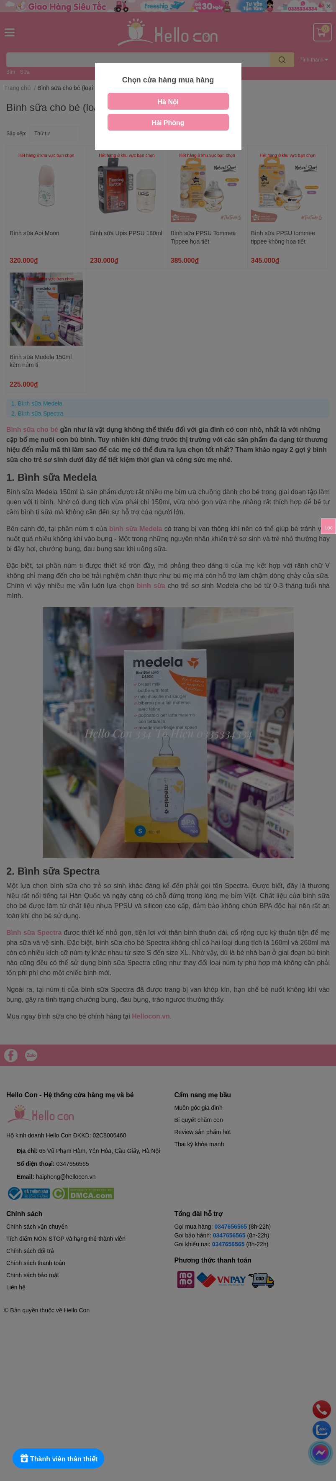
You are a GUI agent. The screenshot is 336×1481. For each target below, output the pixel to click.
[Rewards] (58, 1458)
